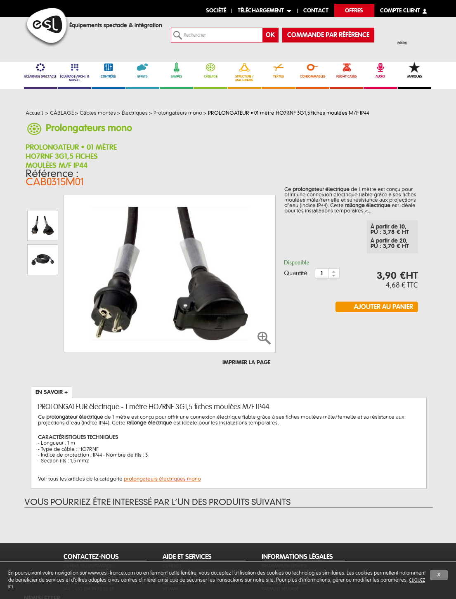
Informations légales (284, 527)
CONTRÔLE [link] (108, 70)
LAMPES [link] (176, 70)
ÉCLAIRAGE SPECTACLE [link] (40, 70)
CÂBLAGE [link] (210, 70)
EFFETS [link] (142, 70)
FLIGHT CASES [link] (346, 70)
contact (315, 11)
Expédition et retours (285, 544)
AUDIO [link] (380, 70)
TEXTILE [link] (278, 70)
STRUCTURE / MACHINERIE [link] (244, 72)
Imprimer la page (246, 313)
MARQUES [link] (414, 70)
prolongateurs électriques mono (162, 429)
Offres (354, 11)
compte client (400, 11)
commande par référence (328, 35)
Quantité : (297, 268)
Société (216, 11)
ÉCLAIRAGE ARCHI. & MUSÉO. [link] (74, 72)
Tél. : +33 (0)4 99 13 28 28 (89, 544)
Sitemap (171, 550)
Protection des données (288, 538)
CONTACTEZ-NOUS (91, 518)
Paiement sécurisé (280, 550)
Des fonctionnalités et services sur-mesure (201, 536)
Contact (172, 527)
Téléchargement (261, 11)
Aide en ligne (176, 544)
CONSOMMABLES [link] (312, 70)
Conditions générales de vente (294, 533)
